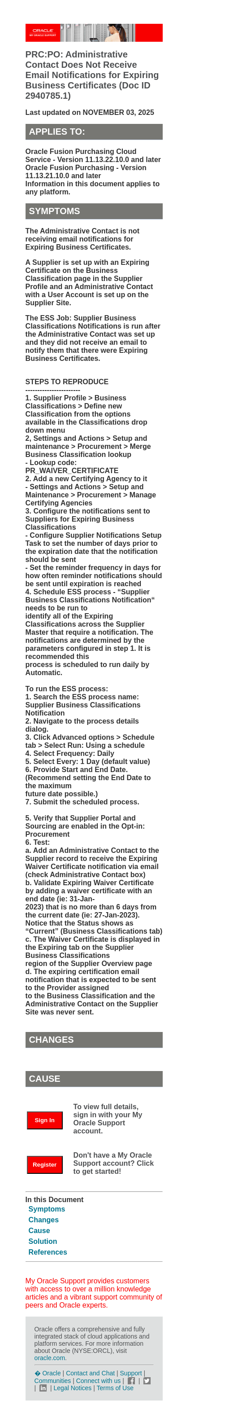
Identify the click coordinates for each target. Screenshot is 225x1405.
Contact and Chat (90, 1373)
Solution (43, 1241)
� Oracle (48, 1373)
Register (44, 1164)
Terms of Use (115, 1388)
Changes (44, 1220)
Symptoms (47, 1209)
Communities (53, 1380)
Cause (39, 1230)
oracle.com (50, 1357)
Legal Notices (73, 1388)
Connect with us (99, 1380)
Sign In (44, 1120)
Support (131, 1373)
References (48, 1252)
